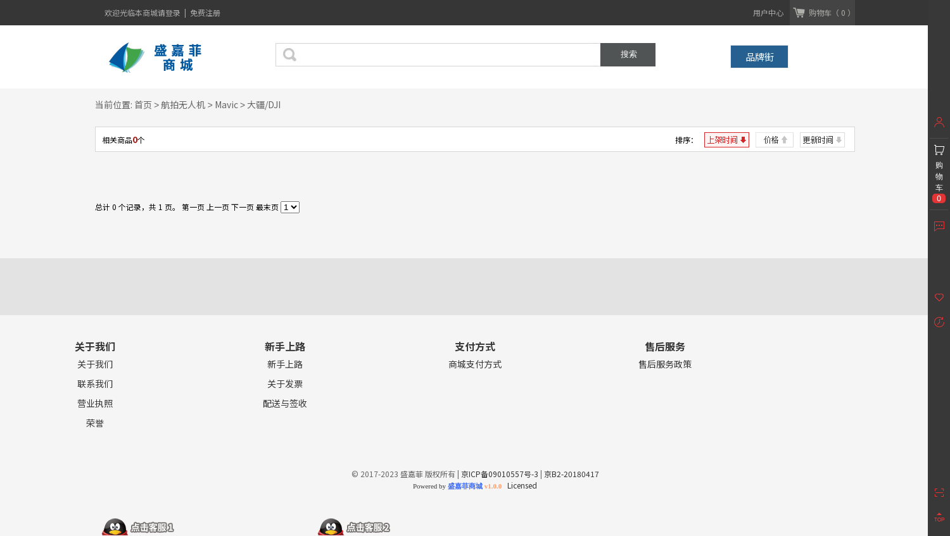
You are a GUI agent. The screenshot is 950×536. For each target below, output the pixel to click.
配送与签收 (285, 403)
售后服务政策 (665, 364)
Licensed (520, 485)
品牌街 (759, 56)
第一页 (193, 206)
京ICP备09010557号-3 (499, 473)
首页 (143, 104)
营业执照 (95, 403)
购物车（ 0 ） (832, 12)
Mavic (226, 104)
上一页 (217, 206)
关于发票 (285, 384)
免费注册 (205, 12)
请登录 (170, 12)
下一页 (242, 206)
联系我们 (95, 384)
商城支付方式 (475, 364)
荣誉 (95, 423)
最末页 (267, 206)
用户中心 (768, 12)
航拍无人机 (183, 104)
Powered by (457, 486)
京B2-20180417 (571, 473)
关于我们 (95, 364)
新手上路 (285, 364)
